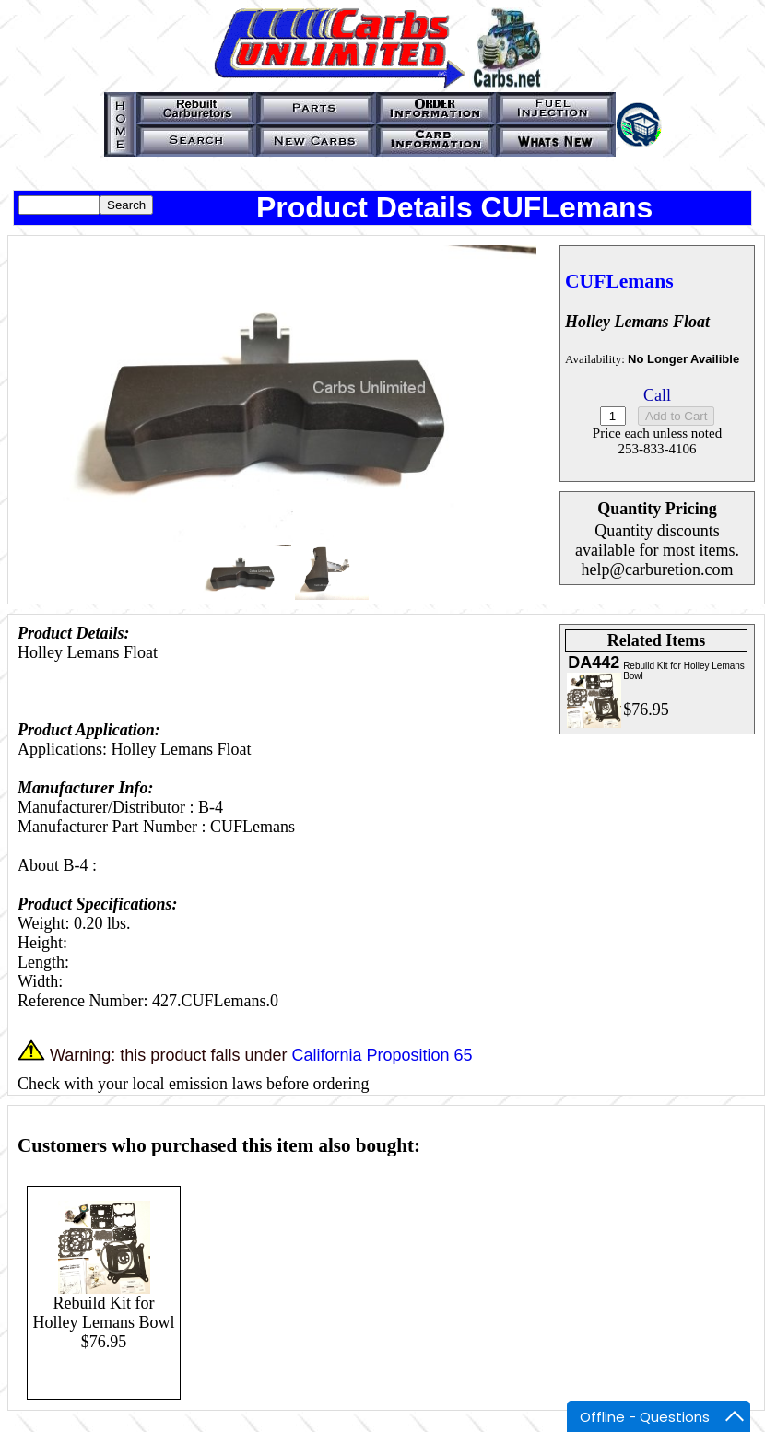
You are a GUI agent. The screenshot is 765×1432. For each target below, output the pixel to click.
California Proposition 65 (381, 1055)
